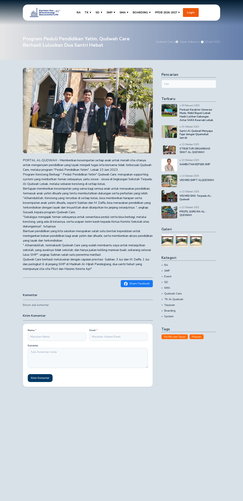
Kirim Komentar (40, 378)
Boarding (168, 311)
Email (93, 330)
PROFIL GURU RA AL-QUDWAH (193, 213)
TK (88, 12)
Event (166, 276)
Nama (32, 330)
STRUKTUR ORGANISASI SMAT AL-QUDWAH (195, 150)
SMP (111, 12)
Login (191, 12)
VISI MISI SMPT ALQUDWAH (197, 180)
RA (79, 12)
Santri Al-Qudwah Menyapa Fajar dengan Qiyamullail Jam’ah (196, 134)
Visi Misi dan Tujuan (174, 336)
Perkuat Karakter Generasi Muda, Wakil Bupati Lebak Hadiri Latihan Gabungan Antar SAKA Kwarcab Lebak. (197, 115)
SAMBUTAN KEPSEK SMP (195, 164)
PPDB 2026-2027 (167, 12)
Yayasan (168, 305)
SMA (124, 12)
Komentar (33, 345)
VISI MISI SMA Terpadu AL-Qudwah (196, 197)
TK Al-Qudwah (172, 299)
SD (99, 12)
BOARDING (142, 12)
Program (196, 336)
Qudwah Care (171, 293)
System (167, 316)
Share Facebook (137, 284)
